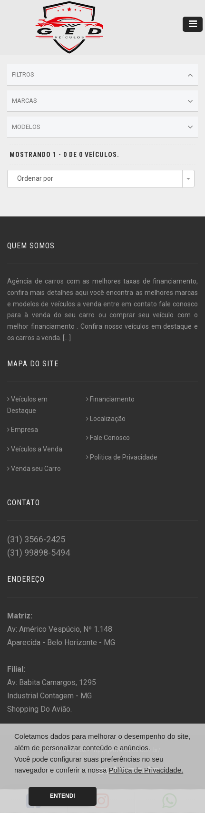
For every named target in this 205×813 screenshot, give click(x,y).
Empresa (22, 429)
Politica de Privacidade (121, 457)
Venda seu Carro (34, 468)
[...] (67, 338)
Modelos (102, 127)
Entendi (62, 796)
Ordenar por (35, 178)
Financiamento (110, 399)
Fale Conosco (108, 437)
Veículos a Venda (34, 449)
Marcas (102, 101)
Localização (106, 418)
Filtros (102, 75)
